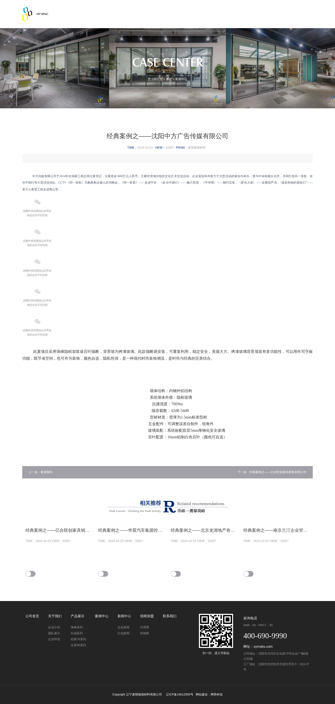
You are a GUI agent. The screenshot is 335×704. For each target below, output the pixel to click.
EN (306, 10)
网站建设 (202, 694)
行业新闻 (123, 633)
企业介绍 (54, 627)
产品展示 (145, 10)
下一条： (244, 472)
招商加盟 (234, 10)
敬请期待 (47, 472)
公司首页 (86, 10)
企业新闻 (123, 627)
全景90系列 (78, 645)
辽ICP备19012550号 (179, 694)
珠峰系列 (77, 627)
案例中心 (175, 10)
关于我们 (115, 10)
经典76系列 (78, 639)
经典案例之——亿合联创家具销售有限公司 (278, 472)
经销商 (144, 633)
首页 (169, 79)
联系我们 (264, 10)
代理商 (144, 627)
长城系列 (77, 633)
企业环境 (54, 639)
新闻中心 (204, 10)
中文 (295, 10)
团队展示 (54, 633)
